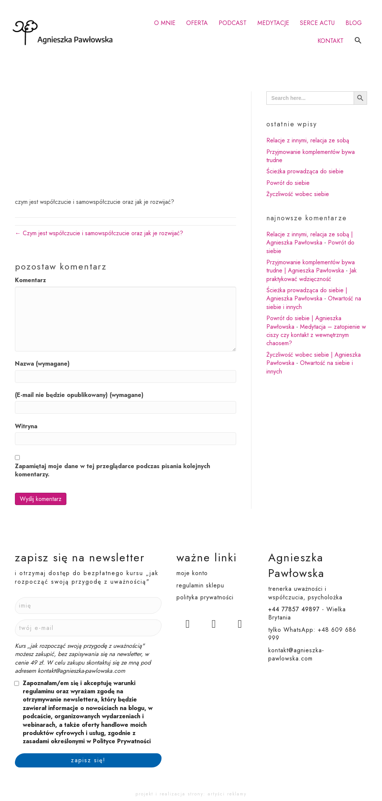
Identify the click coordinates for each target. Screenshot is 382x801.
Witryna (26, 426)
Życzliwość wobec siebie (297, 194)
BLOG (353, 23)
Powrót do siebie (288, 183)
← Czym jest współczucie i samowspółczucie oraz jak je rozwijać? (99, 233)
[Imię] (88, 605)
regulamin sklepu (200, 585)
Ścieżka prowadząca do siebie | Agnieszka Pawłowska (306, 294)
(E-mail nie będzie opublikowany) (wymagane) (79, 395)
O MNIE (164, 23)
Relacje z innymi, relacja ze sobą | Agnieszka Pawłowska (309, 238)
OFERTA (197, 23)
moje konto (192, 573)
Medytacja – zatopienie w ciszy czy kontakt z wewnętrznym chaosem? (316, 335)
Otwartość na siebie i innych (309, 367)
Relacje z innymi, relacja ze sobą (307, 140)
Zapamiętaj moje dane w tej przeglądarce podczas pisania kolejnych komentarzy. (112, 470)
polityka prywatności (205, 597)
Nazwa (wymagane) (42, 364)
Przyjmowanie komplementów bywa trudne (310, 156)
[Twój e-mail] (88, 627)
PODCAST (233, 23)
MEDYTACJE (273, 23)
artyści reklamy (227, 794)
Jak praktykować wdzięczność (311, 274)
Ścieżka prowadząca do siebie (305, 171)
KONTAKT (330, 41)
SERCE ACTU (317, 23)
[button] (358, 40)
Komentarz (30, 280)
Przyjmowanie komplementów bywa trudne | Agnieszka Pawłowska (310, 266)
